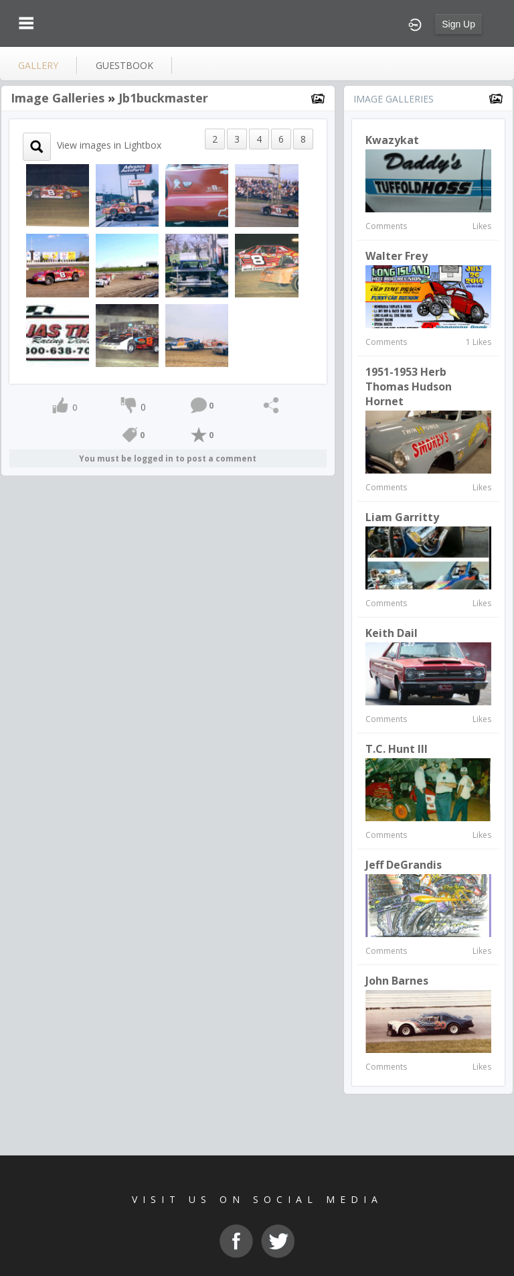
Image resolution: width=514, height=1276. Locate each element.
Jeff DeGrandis (403, 864)
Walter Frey (396, 256)
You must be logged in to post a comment (167, 458)
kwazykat (392, 140)
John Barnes (396, 980)
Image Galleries (57, 98)
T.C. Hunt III (396, 748)
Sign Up (458, 24)
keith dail (391, 633)
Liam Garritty (402, 517)
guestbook (124, 65)
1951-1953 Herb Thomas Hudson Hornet (408, 386)
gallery (38, 65)
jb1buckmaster (163, 98)
